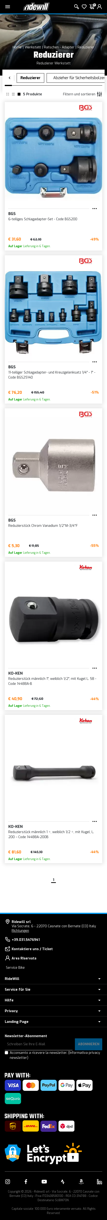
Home (17, 47)
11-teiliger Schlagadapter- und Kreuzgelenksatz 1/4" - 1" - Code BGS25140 (51, 375)
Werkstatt (33, 47)
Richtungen (20, 930)
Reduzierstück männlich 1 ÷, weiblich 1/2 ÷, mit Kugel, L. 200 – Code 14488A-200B (51, 834)
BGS (12, 213)
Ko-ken (15, 673)
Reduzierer (86, 47)
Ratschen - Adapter (59, 47)
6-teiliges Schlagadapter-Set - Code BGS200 (42, 219)
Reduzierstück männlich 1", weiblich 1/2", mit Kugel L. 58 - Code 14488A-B (52, 681)
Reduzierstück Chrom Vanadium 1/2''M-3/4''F (43, 525)
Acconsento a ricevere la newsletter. (55, 1055)
